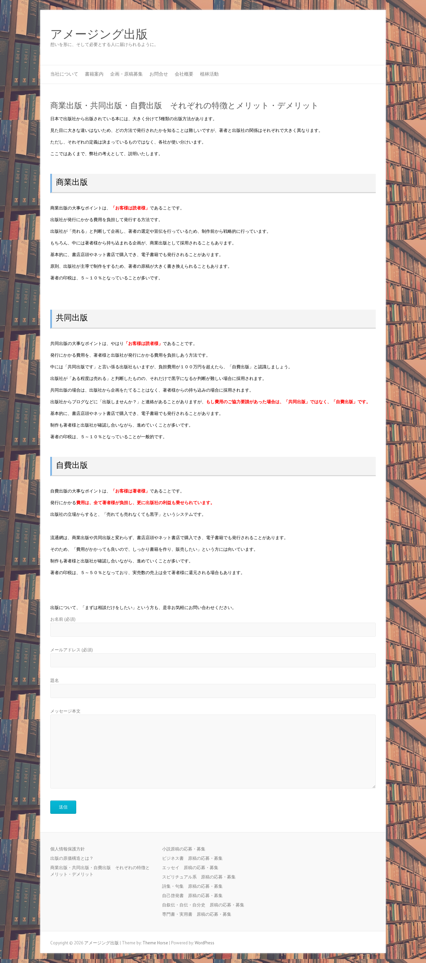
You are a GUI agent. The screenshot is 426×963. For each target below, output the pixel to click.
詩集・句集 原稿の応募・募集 (194, 886)
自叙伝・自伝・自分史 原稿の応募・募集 (205, 905)
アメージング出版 (99, 34)
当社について (64, 74)
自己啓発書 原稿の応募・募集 (194, 895)
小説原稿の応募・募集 (186, 849)
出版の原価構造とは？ (72, 858)
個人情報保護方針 (67, 849)
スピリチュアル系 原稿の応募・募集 (201, 877)
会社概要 (184, 74)
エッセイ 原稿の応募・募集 (192, 867)
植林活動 (209, 74)
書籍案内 (94, 74)
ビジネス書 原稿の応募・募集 (194, 858)
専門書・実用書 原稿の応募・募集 (199, 914)
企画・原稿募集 (126, 74)
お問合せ (158, 74)
